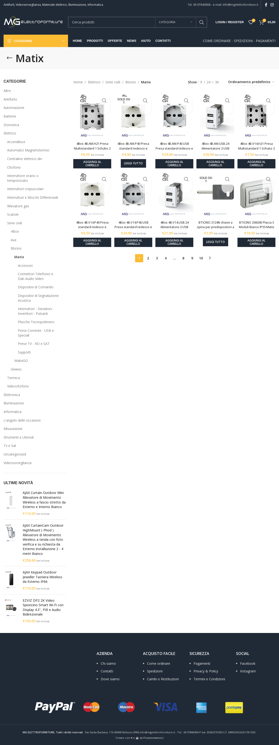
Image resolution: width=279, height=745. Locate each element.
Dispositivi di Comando (35, 287)
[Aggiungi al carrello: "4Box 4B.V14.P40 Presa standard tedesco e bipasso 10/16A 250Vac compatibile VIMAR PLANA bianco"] (90, 238)
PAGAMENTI (265, 40)
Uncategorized (15, 454)
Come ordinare (158, 663)
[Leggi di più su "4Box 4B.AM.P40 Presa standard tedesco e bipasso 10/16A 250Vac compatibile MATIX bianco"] (132, 159)
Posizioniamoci (153, 738)
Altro (7, 90)
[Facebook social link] (266, 4)
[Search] (137, 22)
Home (78, 82)
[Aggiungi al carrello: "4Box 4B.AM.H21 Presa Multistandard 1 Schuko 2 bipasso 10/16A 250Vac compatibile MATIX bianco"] (90, 160)
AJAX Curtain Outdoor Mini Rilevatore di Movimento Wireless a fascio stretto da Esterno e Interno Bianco (44, 499)
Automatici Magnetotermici (28, 150)
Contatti (107, 671)
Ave (13, 240)
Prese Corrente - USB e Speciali (36, 333)
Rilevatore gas (18, 206)
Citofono (14, 167)
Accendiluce (16, 141)
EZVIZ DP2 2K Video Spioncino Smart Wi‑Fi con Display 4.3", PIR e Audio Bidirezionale (43, 607)
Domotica (11, 125)
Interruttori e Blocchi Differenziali (32, 197)
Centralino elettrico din (24, 158)
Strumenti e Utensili (19, 437)
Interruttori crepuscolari (25, 189)
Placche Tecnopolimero (36, 322)
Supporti (24, 352)
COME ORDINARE (217, 40)
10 (201, 254)
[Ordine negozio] (251, 82)
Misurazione (13, 428)
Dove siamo (110, 679)
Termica (13, 377)
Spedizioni (155, 671)
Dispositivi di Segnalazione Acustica (38, 298)
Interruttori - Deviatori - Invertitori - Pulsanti (36, 311)
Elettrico (10, 133)
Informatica (12, 411)
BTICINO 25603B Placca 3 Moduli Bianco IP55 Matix (258, 223)
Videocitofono (18, 386)
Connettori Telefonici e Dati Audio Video (35, 276)
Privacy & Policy (206, 671)
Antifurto (10, 99)
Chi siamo (108, 663)
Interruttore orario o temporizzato (22, 178)
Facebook (247, 663)
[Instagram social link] (272, 4)
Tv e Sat (10, 445)
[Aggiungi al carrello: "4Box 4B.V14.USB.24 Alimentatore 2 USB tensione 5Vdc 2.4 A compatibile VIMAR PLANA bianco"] (174, 238)
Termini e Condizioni (209, 679)
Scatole (13, 214)
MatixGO (21, 360)
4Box (15, 231)
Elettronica (12, 394)
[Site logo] (33, 21)
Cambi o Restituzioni (163, 679)
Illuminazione (14, 403)
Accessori (25, 265)
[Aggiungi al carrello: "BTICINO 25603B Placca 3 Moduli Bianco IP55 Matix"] (258, 238)
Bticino (16, 248)
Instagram (248, 671)
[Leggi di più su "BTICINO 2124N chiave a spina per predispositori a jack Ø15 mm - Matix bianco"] (216, 238)
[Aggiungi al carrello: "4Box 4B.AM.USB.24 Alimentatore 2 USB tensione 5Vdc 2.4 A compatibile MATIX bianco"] (216, 160)
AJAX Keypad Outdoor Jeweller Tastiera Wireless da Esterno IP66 (42, 577)
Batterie (10, 116)
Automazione (14, 107)
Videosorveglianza (18, 463)
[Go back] (10, 58)
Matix (19, 257)
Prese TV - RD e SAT (34, 343)
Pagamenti (202, 663)
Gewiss (16, 369)
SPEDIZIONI (243, 40)
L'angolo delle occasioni (22, 420)
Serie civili (14, 223)
